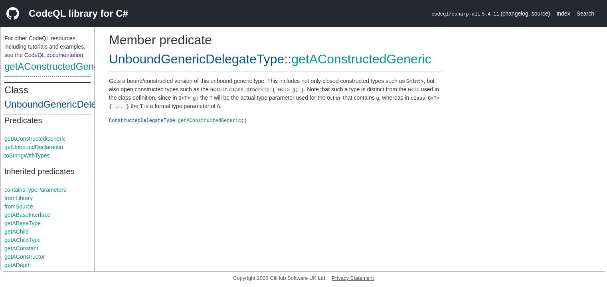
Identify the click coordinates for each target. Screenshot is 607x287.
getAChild (16, 231)
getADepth (17, 265)
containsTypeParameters (35, 190)
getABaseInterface (27, 215)
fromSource (18, 206)
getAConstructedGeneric (56, 66)
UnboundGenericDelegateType (70, 104)
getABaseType (22, 223)
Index (563, 13)
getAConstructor (24, 257)
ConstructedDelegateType (142, 120)
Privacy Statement (353, 278)
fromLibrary (18, 198)
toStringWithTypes (27, 155)
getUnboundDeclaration (33, 147)
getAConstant (21, 248)
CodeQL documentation (53, 55)
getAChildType (22, 240)
